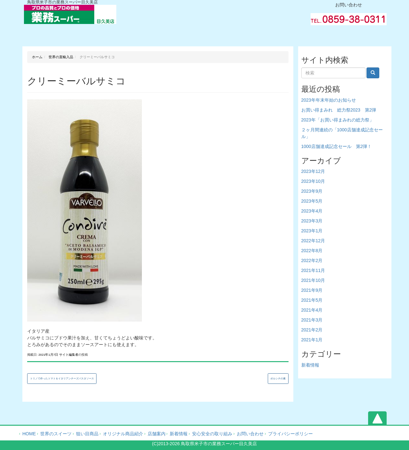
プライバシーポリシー (290, 433)
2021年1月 (312, 339)
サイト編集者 (68, 354)
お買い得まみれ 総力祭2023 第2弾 (338, 109)
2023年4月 (312, 210)
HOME (29, 433)
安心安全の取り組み (212, 433)
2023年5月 (312, 201)
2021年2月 (312, 329)
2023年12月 (313, 171)
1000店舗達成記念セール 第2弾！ (336, 146)
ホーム (61, 34)
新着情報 (310, 365)
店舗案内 (157, 433)
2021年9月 (312, 290)
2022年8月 (312, 250)
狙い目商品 (87, 433)
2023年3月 (312, 220)
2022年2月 (312, 260)
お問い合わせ (348, 34)
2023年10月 (313, 181)
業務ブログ (276, 34)
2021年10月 (313, 280)
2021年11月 (313, 270)
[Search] (333, 72)
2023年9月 (312, 191)
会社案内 (205, 34)
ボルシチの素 (278, 378)
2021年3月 (312, 319)
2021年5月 (312, 300)
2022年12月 (313, 240)
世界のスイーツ (56, 433)
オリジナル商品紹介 (133, 34)
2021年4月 (312, 310)
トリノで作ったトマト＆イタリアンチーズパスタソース (62, 378)
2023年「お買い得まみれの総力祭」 (337, 119)
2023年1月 (312, 230)
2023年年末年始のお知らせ (328, 100)
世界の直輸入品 (60, 57)
